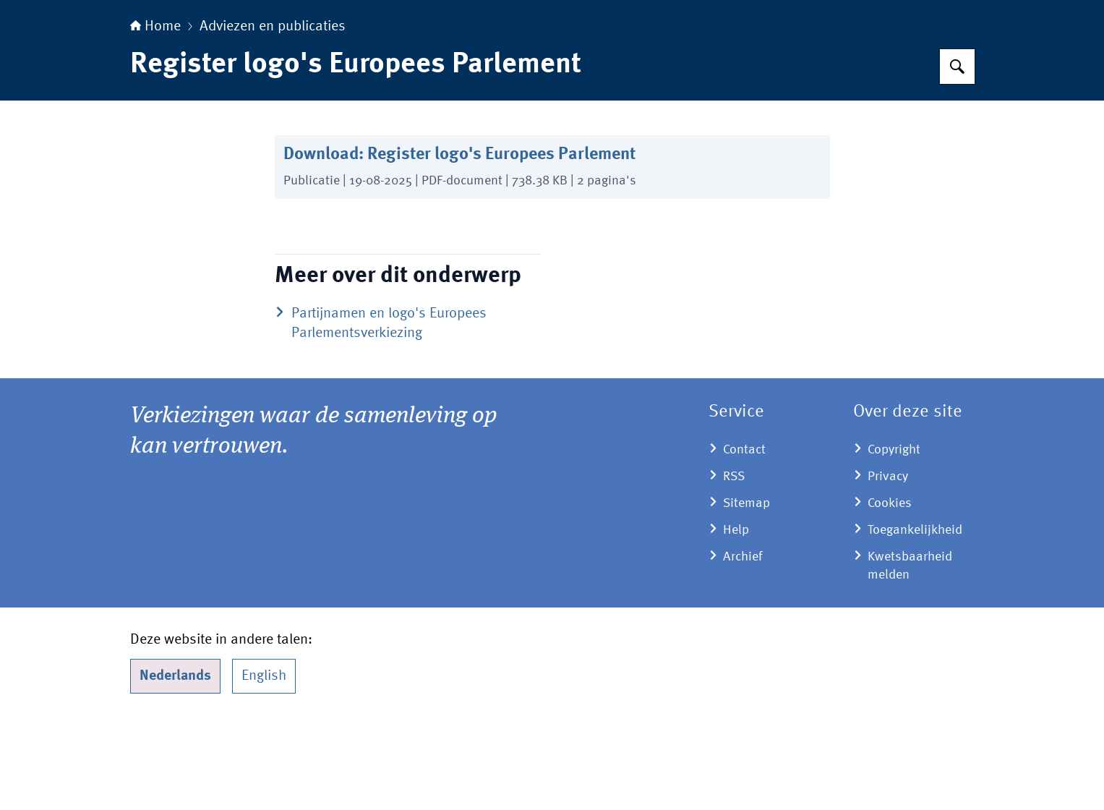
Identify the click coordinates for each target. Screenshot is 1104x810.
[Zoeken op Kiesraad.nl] (957, 157)
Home (155, 117)
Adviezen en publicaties (273, 117)
